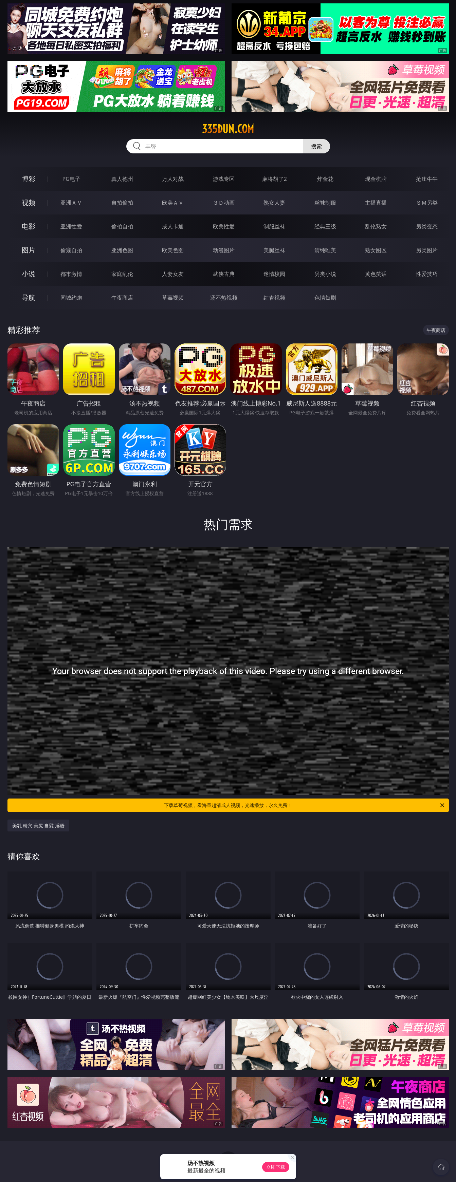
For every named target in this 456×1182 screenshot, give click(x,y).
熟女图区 (376, 250)
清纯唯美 (325, 250)
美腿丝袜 (274, 250)
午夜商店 (122, 297)
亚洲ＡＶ (71, 202)
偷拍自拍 (122, 226)
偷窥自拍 (71, 250)
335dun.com (228, 129)
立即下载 (275, 1167)
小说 (28, 273)
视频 (28, 202)
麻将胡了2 (274, 179)
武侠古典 (224, 274)
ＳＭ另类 (427, 202)
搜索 (316, 146)
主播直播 (376, 202)
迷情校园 (274, 274)
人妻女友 (173, 274)
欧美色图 (173, 250)
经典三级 (325, 226)
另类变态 (427, 226)
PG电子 (71, 179)
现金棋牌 (376, 179)
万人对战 (173, 179)
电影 (28, 226)
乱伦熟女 (376, 226)
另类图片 (427, 250)
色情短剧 (325, 297)
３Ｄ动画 (224, 202)
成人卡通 (173, 226)
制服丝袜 (274, 226)
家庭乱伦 (122, 274)
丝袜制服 (325, 202)
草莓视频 (173, 297)
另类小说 (325, 274)
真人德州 (122, 179)
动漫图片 (224, 250)
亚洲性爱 (71, 226)
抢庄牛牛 (427, 179)
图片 (28, 250)
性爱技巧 (427, 274)
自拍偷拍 (122, 202)
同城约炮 (71, 297)
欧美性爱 (224, 226)
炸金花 (325, 179)
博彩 (28, 178)
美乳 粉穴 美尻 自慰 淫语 (38, 825)
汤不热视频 (223, 297)
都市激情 (71, 274)
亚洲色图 (122, 250)
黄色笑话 (376, 274)
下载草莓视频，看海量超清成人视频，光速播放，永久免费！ (304, 805)
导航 (28, 297)
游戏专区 (224, 179)
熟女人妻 (274, 202)
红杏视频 (274, 297)
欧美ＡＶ (173, 202)
